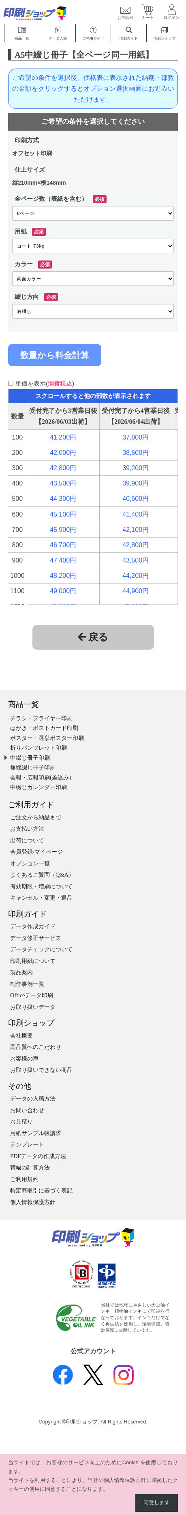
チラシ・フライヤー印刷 (41, 718)
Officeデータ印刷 (31, 995)
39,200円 (135, 468)
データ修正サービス (35, 938)
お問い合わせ (27, 1110)
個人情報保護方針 (33, 1202)
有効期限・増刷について (41, 886)
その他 (19, 1086)
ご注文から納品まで (35, 817)
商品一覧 (23, 704)
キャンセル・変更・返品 (41, 897)
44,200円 (135, 575)
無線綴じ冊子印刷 (33, 767)
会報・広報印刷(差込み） (42, 777)
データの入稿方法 (33, 1098)
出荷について (27, 840)
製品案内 (21, 972)
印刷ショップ (31, 1023)
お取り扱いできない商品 (41, 1070)
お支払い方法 (27, 828)
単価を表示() (44, 383)
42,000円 (63, 452)
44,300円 (63, 498)
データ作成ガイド (33, 926)
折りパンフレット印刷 (38, 747)
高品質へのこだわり (35, 1047)
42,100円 (135, 529)
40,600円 (135, 498)
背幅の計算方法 (30, 1167)
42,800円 (63, 468)
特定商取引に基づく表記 (41, 1190)
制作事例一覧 (27, 984)
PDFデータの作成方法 (38, 1156)
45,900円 (63, 529)
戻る (93, 637)
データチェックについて (41, 949)
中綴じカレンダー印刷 (38, 787)
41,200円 (63, 437)
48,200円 (63, 575)
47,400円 (63, 560)
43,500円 (63, 483)
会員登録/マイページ (36, 851)
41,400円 (135, 514)
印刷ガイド (27, 914)
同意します (156, 1502)
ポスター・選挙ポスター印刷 (47, 738)
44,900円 (135, 591)
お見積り (21, 1121)
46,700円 (63, 545)
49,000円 (63, 591)
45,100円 (63, 514)
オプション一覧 (30, 863)
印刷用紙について (33, 961)
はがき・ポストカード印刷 (44, 728)
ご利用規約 (24, 1179)
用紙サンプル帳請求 (35, 1133)
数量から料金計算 (54, 355)
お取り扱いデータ (33, 1007)
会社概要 (21, 1035)
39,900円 (135, 483)
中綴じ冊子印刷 (30, 757)
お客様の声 (24, 1058)
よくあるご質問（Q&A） (42, 874)
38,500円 (135, 452)
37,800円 (135, 437)
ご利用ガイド (31, 804)
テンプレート (27, 1144)
